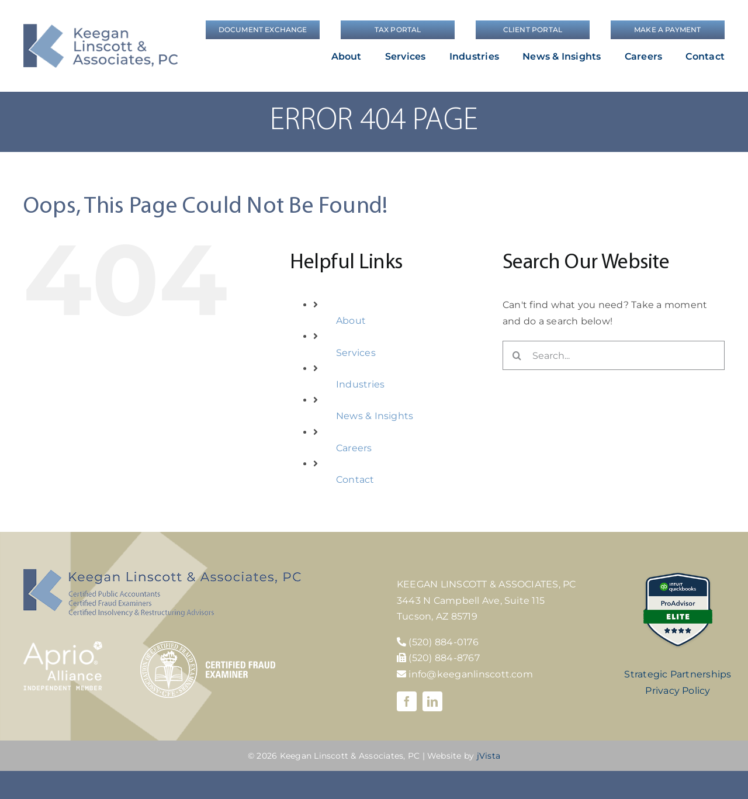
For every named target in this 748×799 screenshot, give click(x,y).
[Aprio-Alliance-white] (62, 645)
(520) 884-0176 (443, 642)
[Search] (517, 355)
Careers (354, 448)
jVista (488, 755)
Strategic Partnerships (677, 674)
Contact (355, 479)
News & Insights (375, 415)
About (351, 320)
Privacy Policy (677, 690)
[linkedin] (432, 701)
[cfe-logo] (207, 645)
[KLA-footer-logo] (162, 573)
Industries (360, 384)
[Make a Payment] (668, 29)
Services (356, 352)
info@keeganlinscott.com (465, 674)
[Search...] (614, 355)
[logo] (100, 28)
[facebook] (407, 701)
